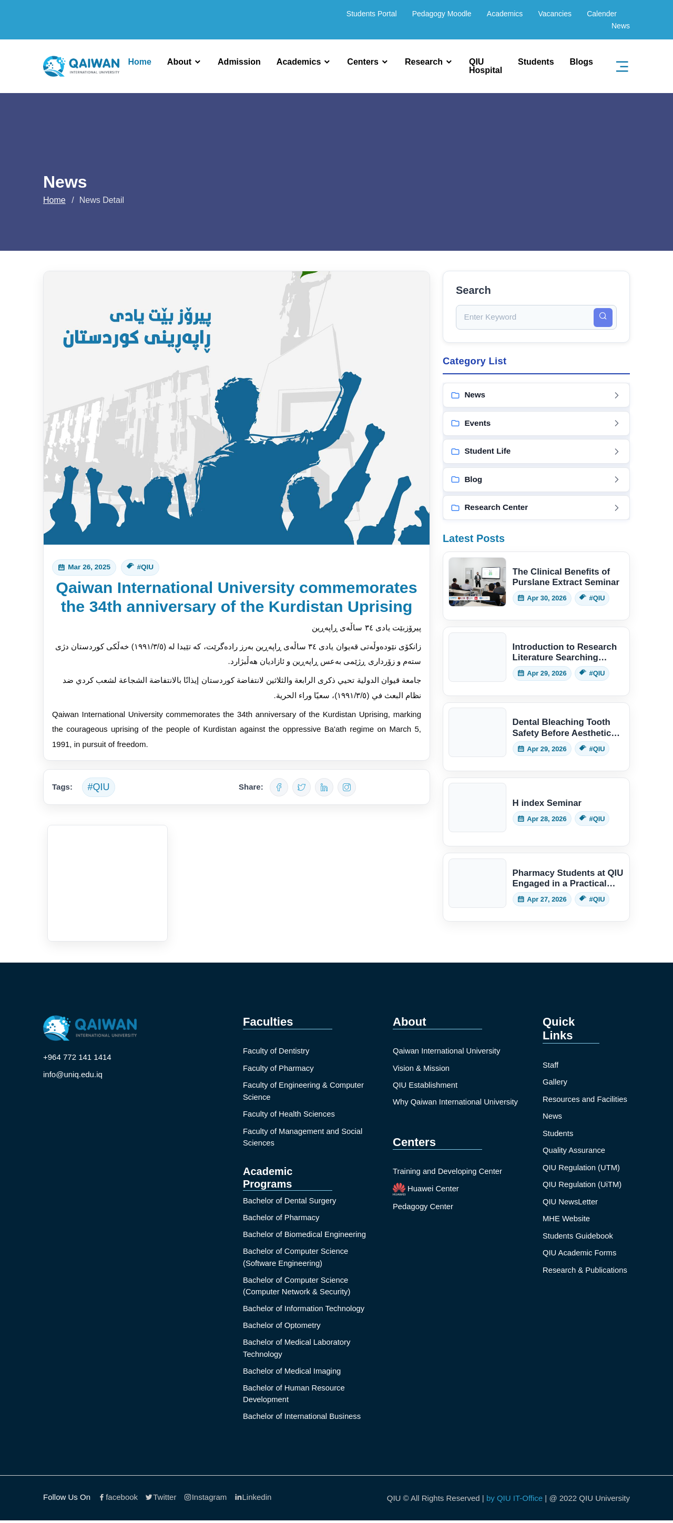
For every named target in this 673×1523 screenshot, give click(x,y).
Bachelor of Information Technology (304, 1309)
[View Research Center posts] (536, 509)
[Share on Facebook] (279, 787)
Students (536, 62)
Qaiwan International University (447, 1050)
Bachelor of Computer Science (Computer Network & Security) (297, 1286)
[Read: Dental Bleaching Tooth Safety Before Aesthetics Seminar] (536, 737)
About (179, 62)
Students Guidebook (578, 1235)
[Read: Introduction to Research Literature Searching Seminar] (536, 662)
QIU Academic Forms (580, 1252)
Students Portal (371, 13)
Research (424, 62)
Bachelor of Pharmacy (282, 1217)
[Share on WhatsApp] (347, 787)
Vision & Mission (422, 1068)
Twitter (160, 1499)
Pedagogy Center (423, 1206)
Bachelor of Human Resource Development (294, 1395)
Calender (602, 13)
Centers (363, 62)
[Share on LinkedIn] (324, 787)
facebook (118, 1499)
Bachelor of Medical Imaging (292, 1372)
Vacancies (555, 13)
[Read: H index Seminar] (536, 813)
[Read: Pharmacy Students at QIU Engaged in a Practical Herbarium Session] (536, 888)
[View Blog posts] (536, 480)
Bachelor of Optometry (282, 1326)
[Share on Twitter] (301, 787)
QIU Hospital (485, 66)
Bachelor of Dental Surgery (290, 1200)
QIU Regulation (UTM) (582, 1167)
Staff (551, 1064)
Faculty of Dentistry (276, 1050)
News (620, 26)
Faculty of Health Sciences (289, 1113)
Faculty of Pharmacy (279, 1068)
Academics (505, 13)
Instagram (205, 1499)
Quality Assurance (574, 1150)
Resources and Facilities (585, 1099)
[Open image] (107, 883)
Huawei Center (426, 1189)
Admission (239, 62)
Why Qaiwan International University (456, 1102)
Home (139, 62)
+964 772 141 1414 (77, 1056)
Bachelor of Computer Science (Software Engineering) (296, 1257)
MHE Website (566, 1218)
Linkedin (253, 1499)
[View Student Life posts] (536, 452)
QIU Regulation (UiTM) (583, 1184)
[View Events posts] (536, 424)
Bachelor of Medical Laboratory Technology (297, 1349)
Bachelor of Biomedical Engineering (305, 1234)
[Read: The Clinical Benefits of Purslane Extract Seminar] (536, 587)
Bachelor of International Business (303, 1418)
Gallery (555, 1081)
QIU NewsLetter (571, 1201)
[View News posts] (536, 396)
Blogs (581, 62)
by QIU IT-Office (514, 1500)
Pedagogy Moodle (442, 13)
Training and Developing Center (448, 1171)
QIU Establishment (425, 1084)
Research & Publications (585, 1269)
